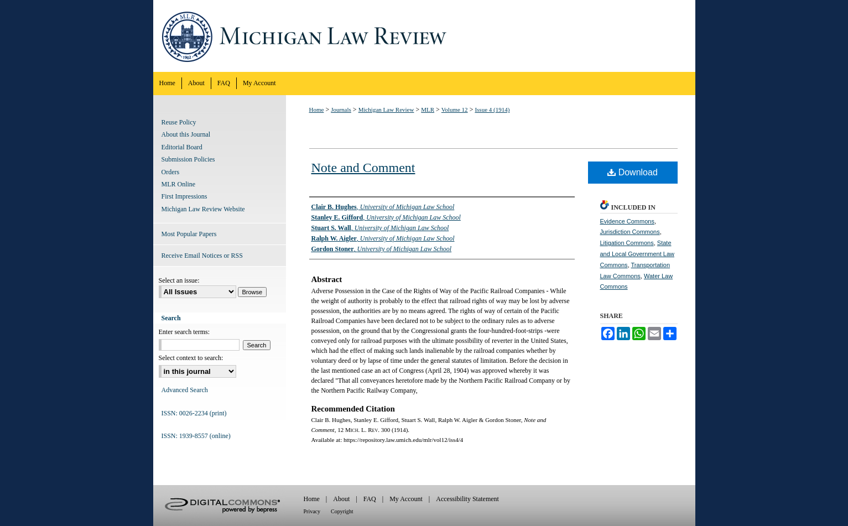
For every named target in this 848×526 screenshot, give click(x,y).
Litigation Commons (627, 242)
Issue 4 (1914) (492, 109)
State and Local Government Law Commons (637, 253)
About (341, 499)
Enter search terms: (184, 332)
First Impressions (184, 196)
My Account (406, 499)
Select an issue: (179, 280)
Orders (171, 172)
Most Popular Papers (189, 234)
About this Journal (186, 134)
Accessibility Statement (467, 499)
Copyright (342, 511)
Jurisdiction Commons (630, 231)
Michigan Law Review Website (203, 209)
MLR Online (179, 184)
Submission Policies (188, 159)
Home (316, 109)
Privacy (312, 511)
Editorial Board (182, 147)
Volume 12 (454, 109)
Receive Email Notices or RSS (202, 255)
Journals (341, 109)
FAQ (369, 499)
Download (632, 172)
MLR (427, 109)
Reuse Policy (179, 122)
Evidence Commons (627, 221)
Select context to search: (191, 358)
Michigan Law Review (424, 36)
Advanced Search (185, 390)
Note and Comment (363, 167)
